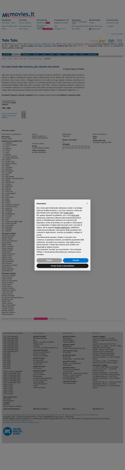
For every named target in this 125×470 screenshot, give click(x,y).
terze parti (75, 215)
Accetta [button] (76, 260)
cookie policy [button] (68, 213)
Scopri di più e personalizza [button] (62, 266)
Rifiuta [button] (49, 260)
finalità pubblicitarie (62, 228)
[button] (87, 203)
